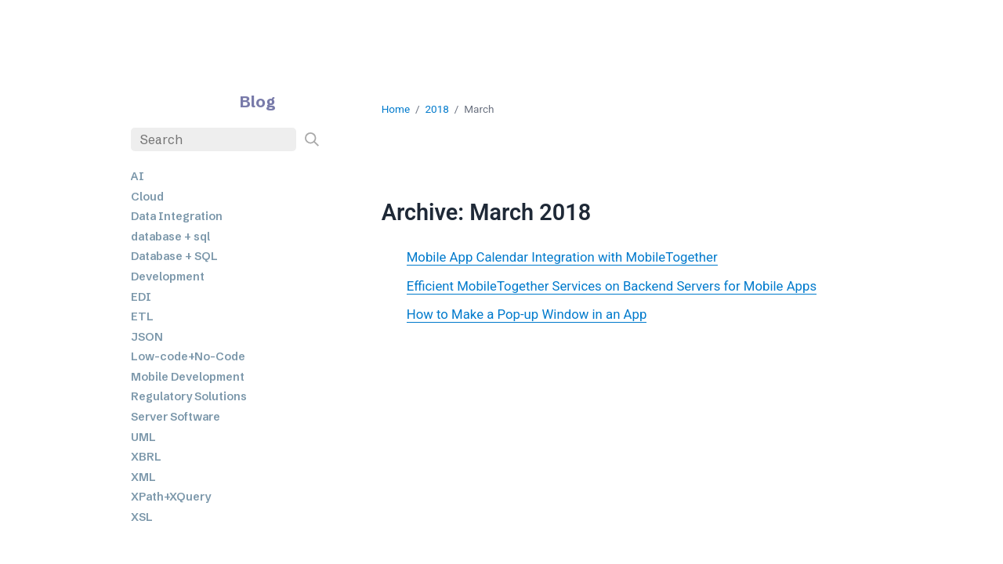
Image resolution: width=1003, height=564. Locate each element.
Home (396, 109)
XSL (142, 517)
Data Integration (177, 216)
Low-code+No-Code (188, 356)
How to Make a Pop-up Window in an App (527, 314)
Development (168, 276)
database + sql (170, 237)
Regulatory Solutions (189, 396)
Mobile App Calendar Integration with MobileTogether (562, 257)
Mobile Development (187, 377)
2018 (437, 109)
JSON (147, 337)
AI (137, 176)
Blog (258, 101)
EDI (141, 297)
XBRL (146, 457)
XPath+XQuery (171, 497)
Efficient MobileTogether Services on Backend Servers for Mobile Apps (612, 286)
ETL (142, 316)
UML (143, 437)
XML (143, 477)
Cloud (147, 197)
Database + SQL (174, 256)
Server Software (175, 417)
